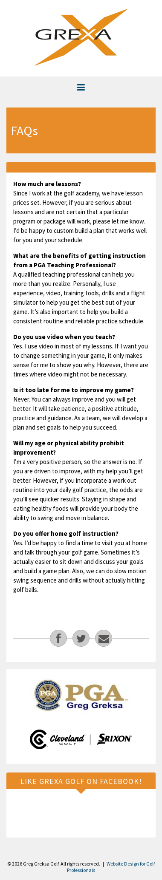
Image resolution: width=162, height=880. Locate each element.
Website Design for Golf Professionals (111, 866)
